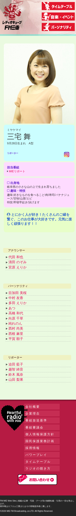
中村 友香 (15, 298)
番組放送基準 (36, 420)
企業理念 (32, 413)
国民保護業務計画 (39, 441)
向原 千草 (15, 318)
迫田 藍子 (15, 364)
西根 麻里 (15, 334)
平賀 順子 (15, 339)
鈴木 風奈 (15, 375)
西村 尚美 (15, 328)
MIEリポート (17, 171)
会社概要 (32, 406)
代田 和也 (15, 257)
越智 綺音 (15, 369)
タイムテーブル (38, 461)
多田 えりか (17, 303)
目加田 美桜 (17, 293)
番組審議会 (34, 427)
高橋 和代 (15, 313)
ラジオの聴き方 (38, 468)
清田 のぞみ (17, 262)
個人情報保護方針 (39, 434)
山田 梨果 (15, 380)
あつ (11, 308)
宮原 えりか (17, 267)
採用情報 (32, 448)
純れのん (15, 323)
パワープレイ (36, 454)
